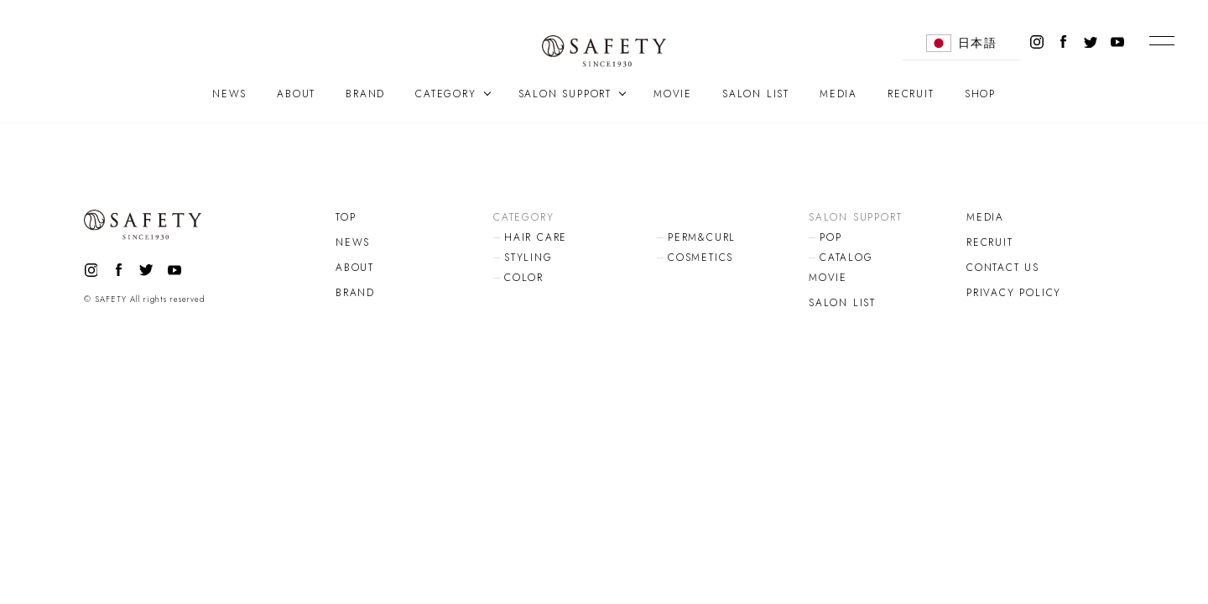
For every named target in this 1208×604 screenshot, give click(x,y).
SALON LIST (755, 94)
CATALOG (846, 257)
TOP (346, 217)
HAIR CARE (535, 237)
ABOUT (296, 94)
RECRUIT (911, 94)
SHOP (980, 94)
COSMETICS (700, 257)
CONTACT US (1002, 267)
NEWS (229, 94)
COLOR (524, 277)
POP (830, 237)
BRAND (365, 94)
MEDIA (838, 94)
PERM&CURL (702, 237)
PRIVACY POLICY (1013, 292)
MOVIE (672, 94)
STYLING (528, 257)
